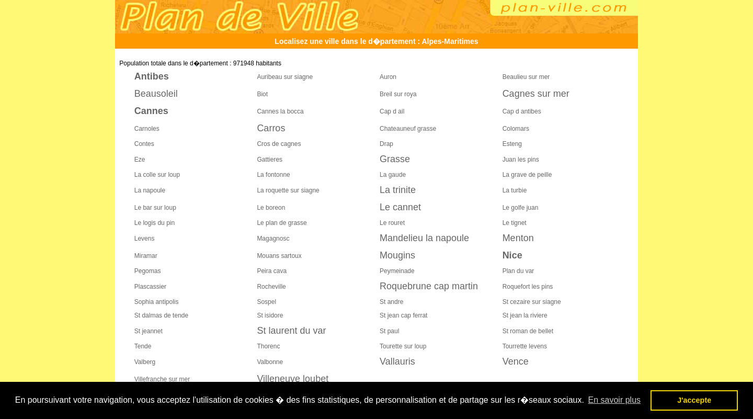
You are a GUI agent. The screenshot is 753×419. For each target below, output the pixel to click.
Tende (143, 346)
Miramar (145, 255)
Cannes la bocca (280, 111)
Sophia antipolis (156, 301)
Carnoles (146, 128)
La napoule (149, 190)
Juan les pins (521, 159)
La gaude (393, 174)
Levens (144, 238)
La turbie (515, 190)
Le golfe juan (521, 207)
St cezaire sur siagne (532, 301)
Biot (262, 94)
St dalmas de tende (161, 315)
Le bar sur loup (155, 207)
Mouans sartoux (279, 255)
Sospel (266, 301)
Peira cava (272, 271)
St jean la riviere (525, 315)
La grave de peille (527, 174)
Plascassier (150, 286)
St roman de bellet (528, 331)
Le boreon (271, 207)
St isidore (270, 315)
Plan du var (518, 271)
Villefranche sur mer (162, 379)
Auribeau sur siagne (285, 77)
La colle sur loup (157, 174)
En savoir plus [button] (614, 399)
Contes (144, 144)
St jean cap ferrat (403, 315)
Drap (386, 144)
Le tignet (515, 223)
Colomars (516, 128)
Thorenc (268, 346)
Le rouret (392, 223)
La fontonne (273, 174)
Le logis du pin (154, 223)
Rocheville (271, 286)
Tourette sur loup (403, 346)
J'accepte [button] (694, 400)
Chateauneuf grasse (408, 128)
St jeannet (148, 331)
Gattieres (269, 159)
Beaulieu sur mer (526, 77)
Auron (388, 77)
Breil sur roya (398, 94)
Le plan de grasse (281, 223)
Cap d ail (392, 111)
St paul (389, 331)
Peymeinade (397, 271)
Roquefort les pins (528, 286)
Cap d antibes (522, 111)
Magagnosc (273, 238)
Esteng (512, 144)
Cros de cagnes (279, 144)
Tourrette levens (525, 346)
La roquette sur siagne (288, 190)
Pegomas (147, 271)
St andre (391, 301)
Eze (139, 159)
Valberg (144, 362)
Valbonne (270, 362)
